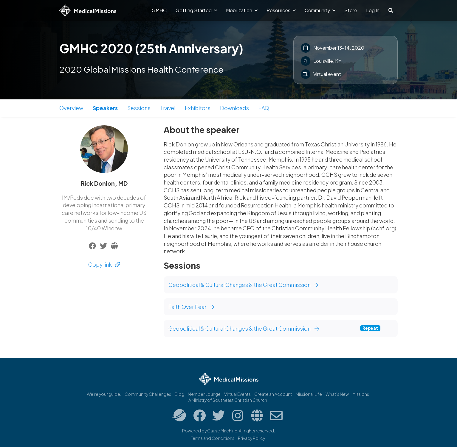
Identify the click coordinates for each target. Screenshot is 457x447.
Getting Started (196, 10)
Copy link (104, 264)
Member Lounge (204, 394)
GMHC (159, 10)
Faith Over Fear (191, 306)
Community (320, 10)
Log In (372, 10)
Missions (360, 394)
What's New (337, 394)
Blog (179, 394)
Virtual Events (237, 394)
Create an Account (273, 394)
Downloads (234, 107)
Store (350, 10)
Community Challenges (148, 394)
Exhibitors (197, 107)
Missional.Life (309, 394)
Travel (167, 107)
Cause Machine (222, 430)
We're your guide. (104, 394)
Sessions (139, 107)
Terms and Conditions (212, 438)
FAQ (263, 107)
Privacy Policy (251, 438)
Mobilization (242, 10)
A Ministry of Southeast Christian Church (227, 400)
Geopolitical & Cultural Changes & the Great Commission (243, 284)
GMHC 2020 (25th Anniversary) (151, 48)
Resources (281, 10)
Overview (71, 107)
